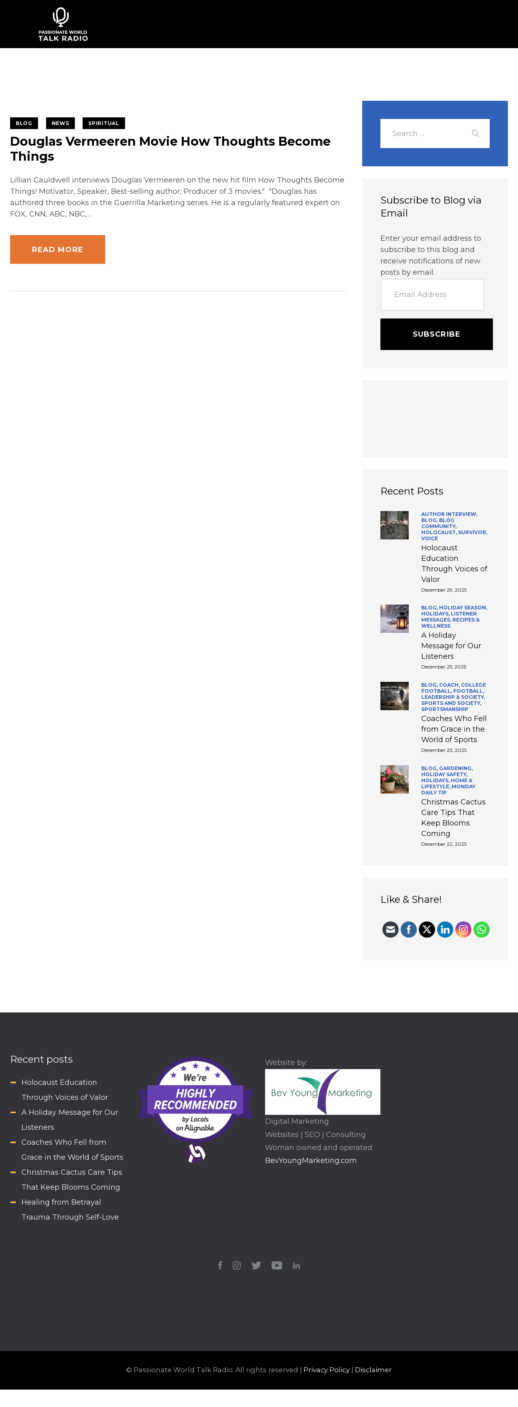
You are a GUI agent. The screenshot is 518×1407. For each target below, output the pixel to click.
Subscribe (437, 334)
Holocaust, (439, 532)
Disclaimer (373, 1370)
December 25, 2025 (443, 667)
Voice (429, 538)
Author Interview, (449, 514)
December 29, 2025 (444, 590)
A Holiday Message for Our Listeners (451, 646)
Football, (468, 691)
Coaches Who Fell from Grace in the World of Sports (454, 729)
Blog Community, (438, 523)
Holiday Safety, (444, 774)
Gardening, (456, 768)
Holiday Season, (463, 608)
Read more (57, 249)
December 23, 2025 (444, 750)
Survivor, (472, 532)
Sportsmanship (444, 709)
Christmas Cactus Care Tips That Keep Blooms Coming (453, 818)
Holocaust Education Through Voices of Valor (454, 563)
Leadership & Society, (453, 697)
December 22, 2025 (444, 844)
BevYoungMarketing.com (311, 1160)
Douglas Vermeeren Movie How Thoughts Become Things (170, 149)
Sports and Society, (451, 703)
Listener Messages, (449, 617)
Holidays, (436, 614)
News (60, 123)
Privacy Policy (327, 1370)
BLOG (24, 123)
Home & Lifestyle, (446, 783)
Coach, (450, 685)
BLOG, (430, 520)
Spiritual (103, 123)
